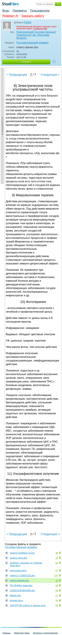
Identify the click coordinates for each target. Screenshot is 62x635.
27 (56, 570)
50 (56, 563)
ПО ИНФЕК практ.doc (21, 585)
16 (56, 558)
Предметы (20, 10)
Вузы (5, 10)
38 (56, 553)
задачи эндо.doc (18, 558)
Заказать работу (32, 15)
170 (56, 575)
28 (56, 585)
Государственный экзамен (32, 42)
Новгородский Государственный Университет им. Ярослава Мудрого (36, 35)
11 (56, 595)
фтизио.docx (16, 600)
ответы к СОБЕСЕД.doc (22, 575)
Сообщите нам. (40, 29)
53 (56, 605)
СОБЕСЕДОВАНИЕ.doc (22, 590)
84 (56, 590)
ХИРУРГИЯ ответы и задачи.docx (28, 605)
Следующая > (50, 74)
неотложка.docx (18, 570)
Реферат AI (10, 15)
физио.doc (15, 595)
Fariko (27, 22)
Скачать (26, 61)
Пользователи (39, 10)
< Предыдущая (16, 74)
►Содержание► (2, 125)
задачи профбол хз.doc (22, 553)
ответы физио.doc (19, 580)
